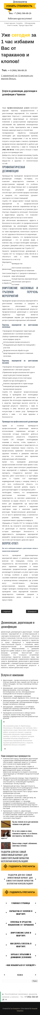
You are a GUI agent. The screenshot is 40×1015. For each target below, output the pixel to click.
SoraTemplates (15, 1008)
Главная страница (20, 903)
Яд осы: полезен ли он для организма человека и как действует (25, 822)
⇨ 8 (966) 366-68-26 (17, 70)
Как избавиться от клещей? (21, 965)
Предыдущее (32, 611)
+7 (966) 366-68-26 (22, 13)
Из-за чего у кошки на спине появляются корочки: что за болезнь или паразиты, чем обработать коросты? (19, 834)
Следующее (6, 611)
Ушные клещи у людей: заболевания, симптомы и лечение (24, 844)
